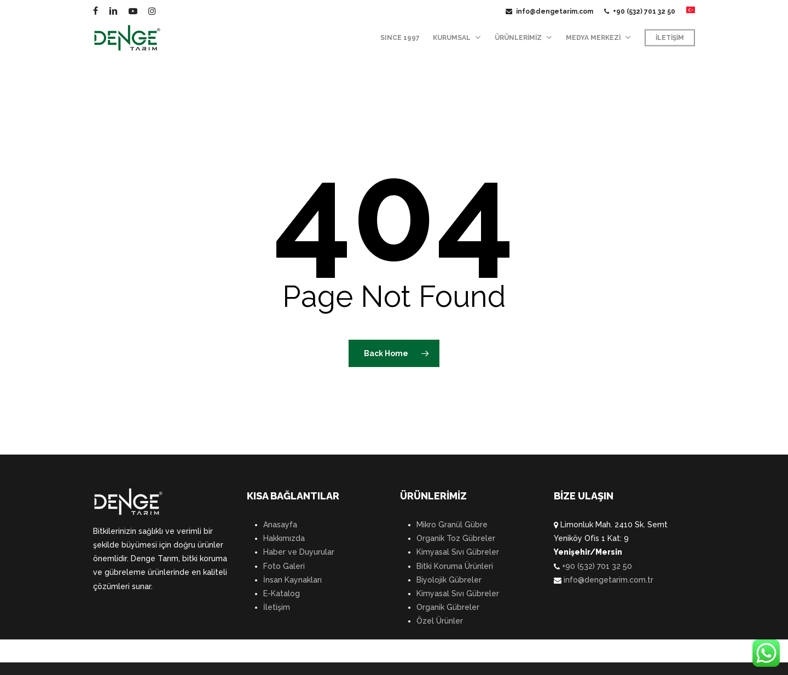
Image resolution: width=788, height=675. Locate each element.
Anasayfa (280, 524)
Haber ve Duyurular (298, 552)
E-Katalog (281, 593)
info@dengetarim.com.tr (607, 579)
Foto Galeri (284, 566)
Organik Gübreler (447, 607)
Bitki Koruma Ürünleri (454, 566)
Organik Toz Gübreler (455, 538)
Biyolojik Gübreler (449, 579)
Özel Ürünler (439, 620)
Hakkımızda (284, 538)
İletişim (276, 607)
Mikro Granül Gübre (452, 524)
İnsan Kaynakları (292, 579)
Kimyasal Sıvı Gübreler (457, 552)
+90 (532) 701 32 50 (596, 566)
